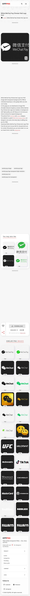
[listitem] (7, 584)
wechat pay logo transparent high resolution (13, 171)
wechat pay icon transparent (9, 177)
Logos (18, 116)
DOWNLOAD (17, 326)
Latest (5, 555)
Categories (7, 558)
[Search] (22, 4)
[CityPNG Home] (6, 4)
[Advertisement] (15, 27)
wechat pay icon (6, 174)
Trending (6, 560)
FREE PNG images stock (19, 118)
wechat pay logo (18, 168)
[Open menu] (26, 4)
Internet (12, 116)
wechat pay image (6, 168)
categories (17, 130)
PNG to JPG (7, 563)
